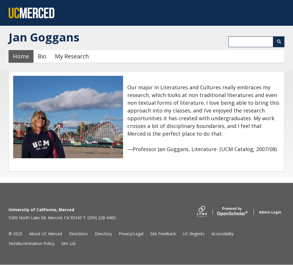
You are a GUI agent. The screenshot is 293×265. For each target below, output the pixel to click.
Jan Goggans (44, 37)
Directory (103, 233)
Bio (42, 56)
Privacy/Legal (131, 233)
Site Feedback (163, 233)
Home (21, 56)
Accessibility (222, 233)
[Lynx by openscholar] (207, 212)
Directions (78, 233)
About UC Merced (45, 233)
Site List (68, 243)
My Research (72, 56)
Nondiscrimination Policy (31, 243)
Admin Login (270, 212)
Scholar (232, 211)
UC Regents (194, 233)
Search (281, 41)
